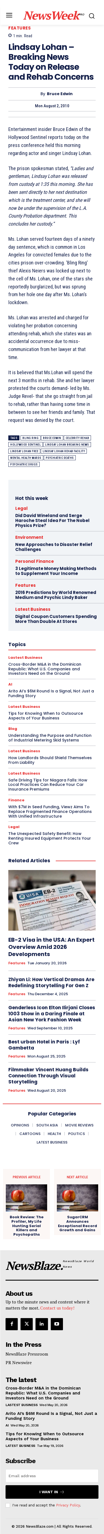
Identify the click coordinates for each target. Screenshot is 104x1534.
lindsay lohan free (24, 451)
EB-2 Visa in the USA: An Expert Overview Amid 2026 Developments (51, 947)
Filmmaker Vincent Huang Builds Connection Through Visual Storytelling (48, 1075)
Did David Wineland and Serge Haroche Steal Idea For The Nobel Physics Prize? (52, 520)
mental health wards (25, 457)
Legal (13, 827)
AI (7, 1425)
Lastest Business (21, 1405)
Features (19, 28)
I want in (52, 1492)
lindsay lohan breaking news (67, 444)
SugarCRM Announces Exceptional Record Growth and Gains (77, 1223)
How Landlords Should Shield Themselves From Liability (50, 760)
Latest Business (24, 751)
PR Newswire (19, 1362)
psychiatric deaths (60, 457)
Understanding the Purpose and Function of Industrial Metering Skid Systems (50, 738)
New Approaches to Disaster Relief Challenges (53, 547)
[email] (52, 1475)
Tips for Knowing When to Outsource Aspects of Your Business (45, 1436)
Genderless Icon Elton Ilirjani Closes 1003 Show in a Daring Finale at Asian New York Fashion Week (51, 1013)
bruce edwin (52, 438)
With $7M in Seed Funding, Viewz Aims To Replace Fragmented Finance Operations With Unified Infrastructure (50, 811)
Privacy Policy (68, 1505)
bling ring (30, 438)
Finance (16, 800)
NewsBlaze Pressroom (27, 1354)
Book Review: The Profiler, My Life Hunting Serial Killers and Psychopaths (27, 1225)
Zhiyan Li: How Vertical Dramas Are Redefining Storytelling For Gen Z (51, 982)
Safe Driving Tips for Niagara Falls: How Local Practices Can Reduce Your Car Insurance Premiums (47, 784)
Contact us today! (57, 1308)
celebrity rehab (77, 438)
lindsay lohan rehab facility (64, 451)
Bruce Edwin (60, 94)
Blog (12, 728)
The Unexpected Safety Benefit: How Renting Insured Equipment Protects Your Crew (49, 838)
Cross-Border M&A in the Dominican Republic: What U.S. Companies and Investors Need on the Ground (43, 1393)
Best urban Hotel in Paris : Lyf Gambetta (44, 1044)
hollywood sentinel (25, 444)
